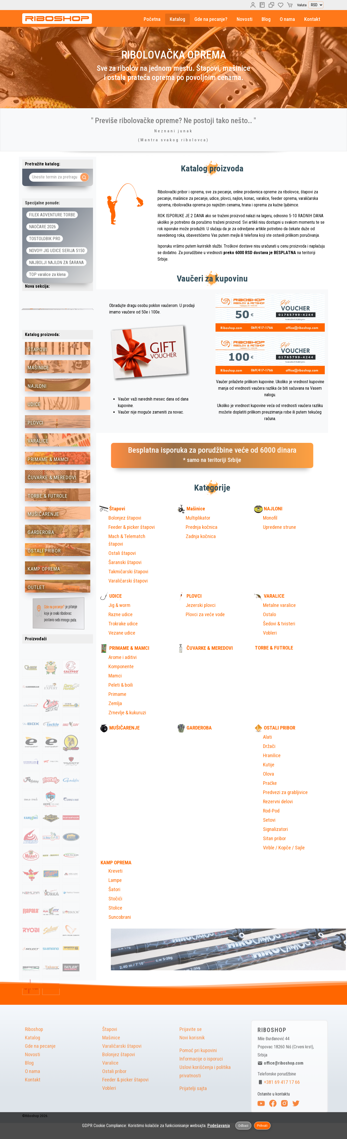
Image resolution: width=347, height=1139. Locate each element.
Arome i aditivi (122, 657)
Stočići (115, 899)
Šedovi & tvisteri (279, 624)
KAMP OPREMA (115, 863)
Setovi (269, 820)
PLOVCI (189, 596)
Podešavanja (218, 1125)
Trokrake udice (123, 624)
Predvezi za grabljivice (285, 792)
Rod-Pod (271, 811)
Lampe (115, 880)
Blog (266, 19)
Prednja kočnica (201, 527)
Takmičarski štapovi (128, 572)
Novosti (244, 19)
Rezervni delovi (278, 802)
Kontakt (312, 19)
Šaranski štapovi (125, 562)
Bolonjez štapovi (124, 518)
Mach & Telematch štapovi (126, 540)
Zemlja (115, 703)
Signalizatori (275, 829)
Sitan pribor (274, 839)
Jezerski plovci (201, 605)
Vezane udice (121, 633)
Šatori (114, 889)
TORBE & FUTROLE (273, 648)
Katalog (177, 19)
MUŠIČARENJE (119, 728)
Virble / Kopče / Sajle (284, 848)
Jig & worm (119, 605)
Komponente (121, 667)
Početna (152, 19)
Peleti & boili (120, 685)
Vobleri (270, 633)
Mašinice (191, 509)
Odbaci (243, 1126)
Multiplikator (198, 518)
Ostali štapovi (122, 553)
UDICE (110, 596)
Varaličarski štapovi (128, 581)
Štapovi (112, 509)
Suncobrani (119, 917)
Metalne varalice (279, 605)
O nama (287, 19)
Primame (117, 694)
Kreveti (115, 871)
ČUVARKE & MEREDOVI (205, 648)
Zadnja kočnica (201, 536)
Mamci (115, 676)
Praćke (270, 783)
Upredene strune (279, 527)
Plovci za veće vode (205, 615)
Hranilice (272, 756)
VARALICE (269, 596)
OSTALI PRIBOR (274, 728)
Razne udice (120, 615)
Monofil (270, 518)
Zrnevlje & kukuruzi (127, 713)
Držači (269, 746)
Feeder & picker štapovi (131, 527)
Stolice (115, 908)
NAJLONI (268, 509)
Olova (268, 774)
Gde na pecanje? (210, 19)
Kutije (268, 765)
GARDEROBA (194, 728)
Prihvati (262, 1126)
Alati (267, 737)
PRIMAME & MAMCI (124, 648)
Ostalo (269, 615)
